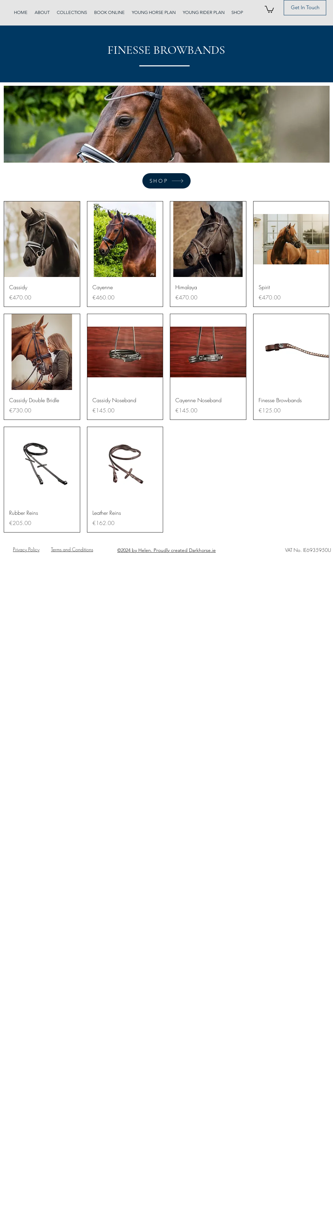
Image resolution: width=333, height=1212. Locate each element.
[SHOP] (166, 181)
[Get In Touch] (305, 7)
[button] (269, 9)
